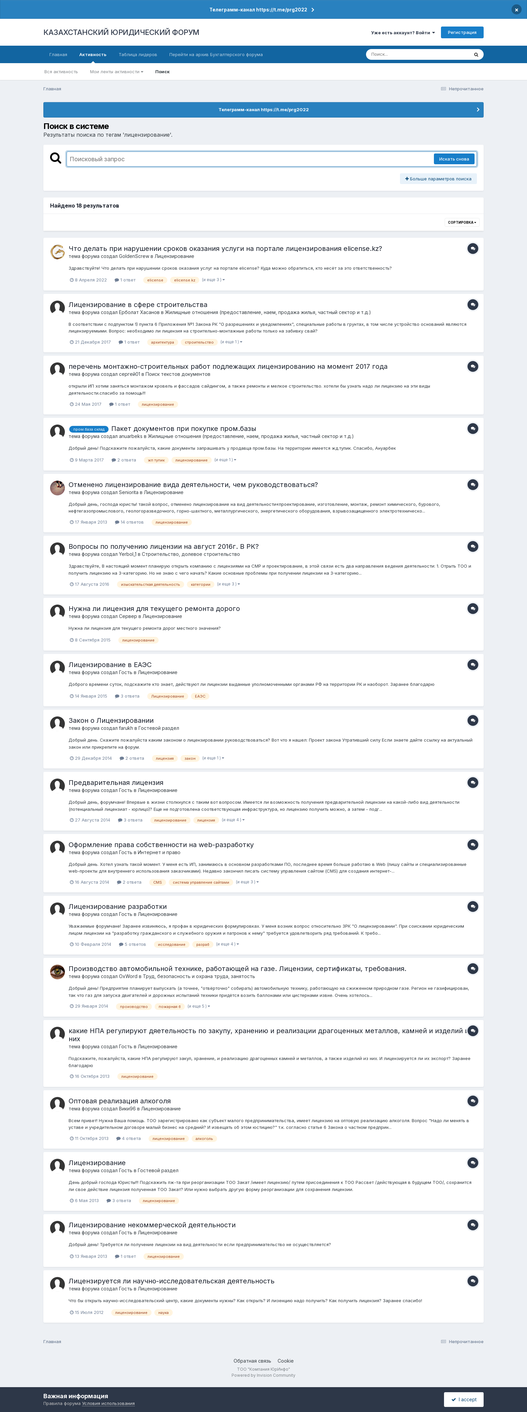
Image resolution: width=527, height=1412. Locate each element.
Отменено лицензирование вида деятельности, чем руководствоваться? (193, 485)
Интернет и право (159, 852)
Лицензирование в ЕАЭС (110, 665)
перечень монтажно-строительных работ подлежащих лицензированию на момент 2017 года (228, 366)
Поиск (162, 71)
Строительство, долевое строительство (191, 554)
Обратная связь (252, 1361)
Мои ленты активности (116, 71)
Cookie (286, 1361)
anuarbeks (131, 436)
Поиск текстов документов (178, 374)
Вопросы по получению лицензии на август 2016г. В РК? (164, 546)
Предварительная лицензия (116, 783)
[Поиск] (404, 54)
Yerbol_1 (127, 554)
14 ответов (129, 522)
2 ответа (124, 459)
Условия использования (108, 1403)
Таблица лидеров (138, 54)
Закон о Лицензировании (111, 720)
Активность (93, 57)
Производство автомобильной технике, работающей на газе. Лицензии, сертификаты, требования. (237, 969)
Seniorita (128, 492)
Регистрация (462, 32)
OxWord (128, 976)
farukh (126, 728)
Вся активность (61, 71)
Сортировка (462, 222)
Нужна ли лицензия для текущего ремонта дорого (154, 609)
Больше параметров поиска (438, 178)
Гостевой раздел (158, 728)
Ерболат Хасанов (139, 312)
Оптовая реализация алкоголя (120, 1101)
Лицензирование (174, 256)
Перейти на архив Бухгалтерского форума (216, 54)
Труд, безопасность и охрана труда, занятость (199, 976)
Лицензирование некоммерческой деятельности (152, 1225)
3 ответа (127, 696)
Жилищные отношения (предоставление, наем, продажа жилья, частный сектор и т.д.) (268, 312)
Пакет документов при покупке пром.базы (183, 429)
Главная (58, 54)
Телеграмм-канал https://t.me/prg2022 (258, 9)
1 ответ (125, 279)
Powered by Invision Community (263, 1375)
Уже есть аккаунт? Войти (403, 32)
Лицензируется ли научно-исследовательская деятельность (172, 1281)
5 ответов (132, 944)
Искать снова (454, 159)
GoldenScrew (134, 256)
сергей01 (129, 374)
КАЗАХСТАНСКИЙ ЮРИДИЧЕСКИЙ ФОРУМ (121, 32)
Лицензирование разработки (118, 906)
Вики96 (127, 1108)
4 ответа (128, 1138)
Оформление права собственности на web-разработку (161, 845)
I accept (464, 1399)
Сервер (128, 616)
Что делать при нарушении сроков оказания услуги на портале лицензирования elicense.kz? (225, 249)
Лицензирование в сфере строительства (138, 305)
